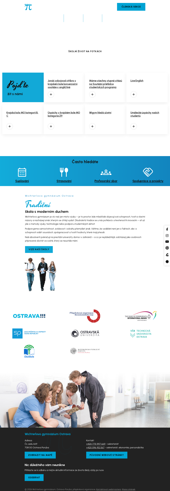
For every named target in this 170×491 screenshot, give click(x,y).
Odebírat (34, 468)
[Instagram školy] (167, 235)
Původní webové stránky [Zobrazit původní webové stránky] (107, 445)
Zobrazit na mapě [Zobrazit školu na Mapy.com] (40, 445)
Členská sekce (131, 6)
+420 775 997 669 (95, 434)
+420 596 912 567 (95, 438)
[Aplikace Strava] (167, 261)
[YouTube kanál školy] (167, 241)
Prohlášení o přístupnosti (36, 483)
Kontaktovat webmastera (108, 480)
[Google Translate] (167, 255)
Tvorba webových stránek (49, 487)
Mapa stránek (128, 480)
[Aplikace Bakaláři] (167, 248)
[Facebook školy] (167, 229)
